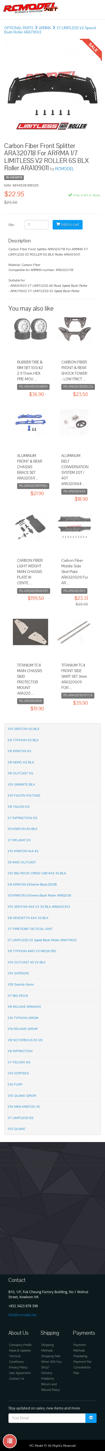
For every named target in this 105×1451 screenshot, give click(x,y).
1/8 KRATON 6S (19, 751)
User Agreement (20, 1373)
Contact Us (16, 1379)
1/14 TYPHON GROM (23, 1018)
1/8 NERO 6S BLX (21, 762)
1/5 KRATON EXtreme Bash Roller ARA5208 (39, 895)
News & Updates (20, 1350)
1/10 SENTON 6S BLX (23, 729)
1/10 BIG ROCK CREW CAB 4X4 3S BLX (37, 873)
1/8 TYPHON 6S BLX (23, 740)
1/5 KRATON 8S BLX (23, 829)
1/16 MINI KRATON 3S (24, 1106)
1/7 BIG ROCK (18, 995)
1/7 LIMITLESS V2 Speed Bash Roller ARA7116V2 (42, 940)
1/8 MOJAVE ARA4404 (24, 1006)
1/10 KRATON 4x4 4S (23, 851)
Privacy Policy (18, 1367)
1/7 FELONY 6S (19, 1062)
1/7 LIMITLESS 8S (20, 1118)
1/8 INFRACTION (20, 1051)
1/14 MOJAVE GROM (23, 1029)
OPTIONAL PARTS (18, 28)
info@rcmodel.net (22, 1315)
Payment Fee (82, 1362)
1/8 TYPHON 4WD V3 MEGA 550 (32, 951)
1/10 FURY (15, 1084)
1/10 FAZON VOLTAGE (24, 795)
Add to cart (67, 224)
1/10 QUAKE (16, 1129)
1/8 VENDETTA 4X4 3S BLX (28, 918)
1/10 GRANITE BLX (21, 784)
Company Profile (20, 1345)
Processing (80, 1356)
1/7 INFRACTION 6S (22, 818)
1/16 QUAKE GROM (22, 1095)
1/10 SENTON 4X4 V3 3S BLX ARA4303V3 (39, 906)
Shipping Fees (50, 1356)
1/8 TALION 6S (18, 806)
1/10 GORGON (18, 973)
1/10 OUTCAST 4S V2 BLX (27, 962)
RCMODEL (64, 169)
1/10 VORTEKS (18, 1073)
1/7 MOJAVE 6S (19, 840)
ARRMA (45, 28)
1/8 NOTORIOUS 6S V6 (25, 1040)
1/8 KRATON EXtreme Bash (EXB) (32, 884)
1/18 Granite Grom (21, 984)
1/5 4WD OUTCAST (22, 862)
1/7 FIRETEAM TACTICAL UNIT (30, 929)
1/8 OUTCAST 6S (20, 773)
